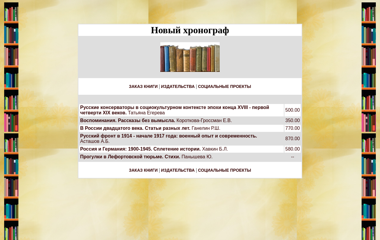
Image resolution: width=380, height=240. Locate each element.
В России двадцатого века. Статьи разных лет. (135, 128)
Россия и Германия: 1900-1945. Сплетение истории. (140, 148)
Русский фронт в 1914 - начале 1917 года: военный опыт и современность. (168, 135)
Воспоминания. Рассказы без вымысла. (127, 120)
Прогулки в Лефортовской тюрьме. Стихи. (130, 156)
